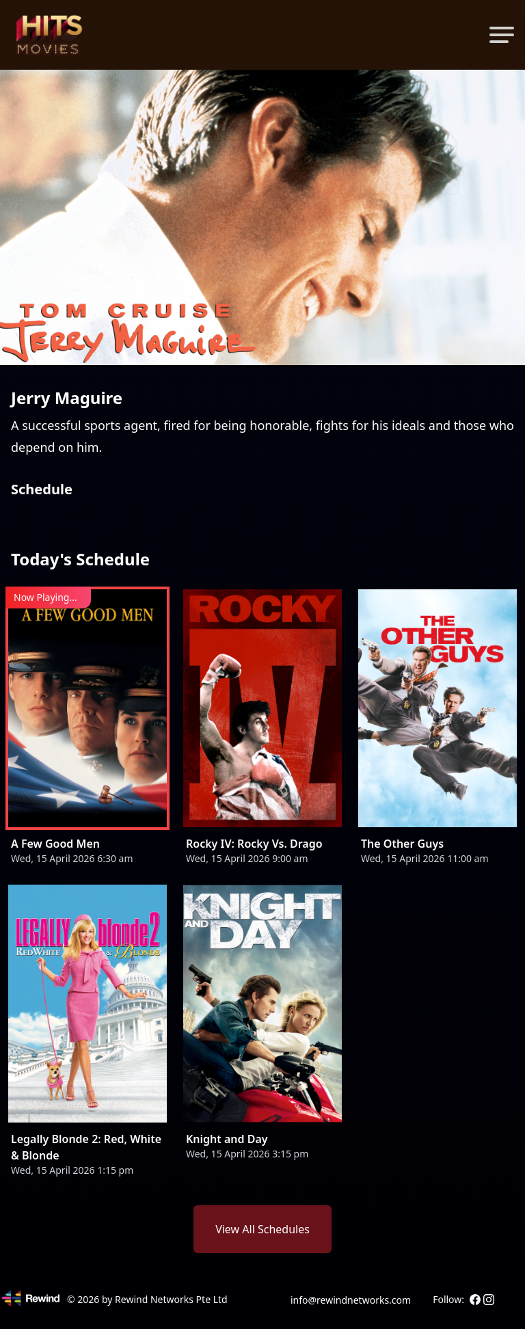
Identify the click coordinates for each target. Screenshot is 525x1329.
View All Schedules (262, 1229)
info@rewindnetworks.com (351, 1299)
